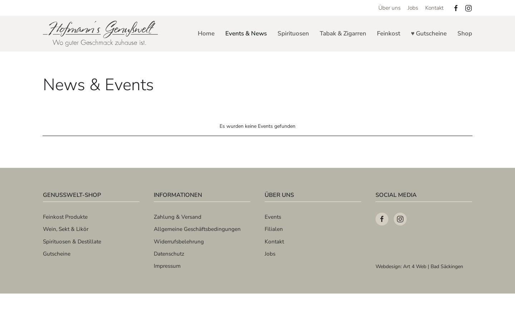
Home (206, 33)
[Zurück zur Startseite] (101, 34)
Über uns (389, 7)
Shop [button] (464, 33)
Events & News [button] (246, 33)
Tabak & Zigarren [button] (343, 33)
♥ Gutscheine (429, 33)
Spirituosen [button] (293, 33)
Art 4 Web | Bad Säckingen (433, 266)
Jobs (413, 7)
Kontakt (434, 7)
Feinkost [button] (388, 33)
